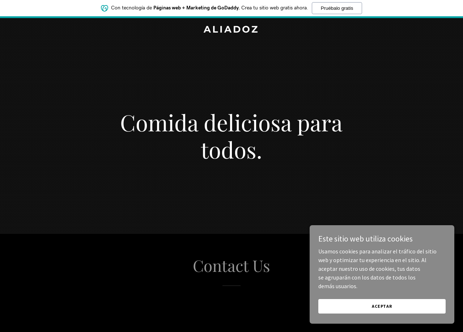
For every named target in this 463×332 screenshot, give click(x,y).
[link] (231, 30)
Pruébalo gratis (337, 8)
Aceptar (382, 306)
